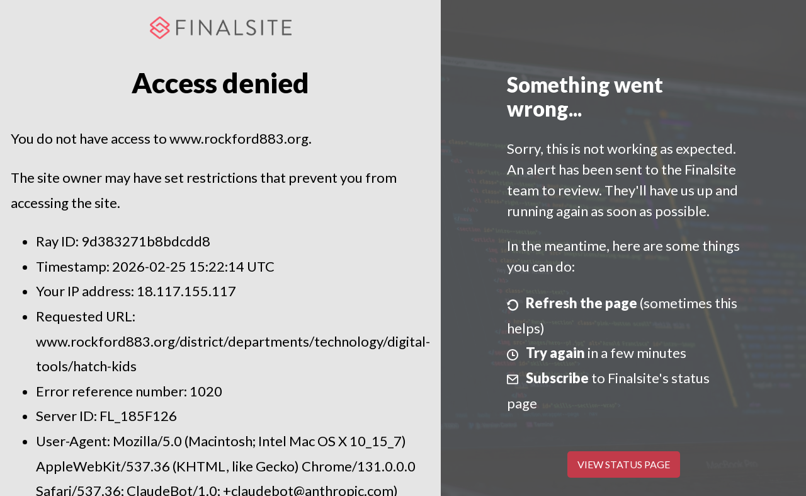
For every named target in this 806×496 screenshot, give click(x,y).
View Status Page (623, 464)
